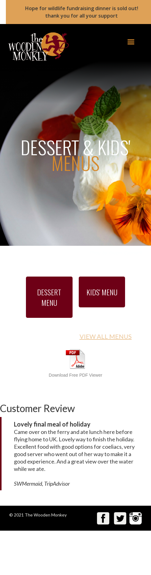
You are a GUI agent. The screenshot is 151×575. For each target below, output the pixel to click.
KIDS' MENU (101, 292)
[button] (131, 42)
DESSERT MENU (49, 297)
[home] (36, 46)
